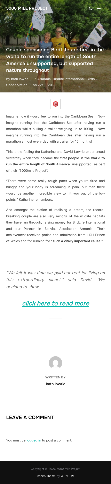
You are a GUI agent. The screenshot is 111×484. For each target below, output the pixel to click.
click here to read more (55, 303)
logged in (33, 440)
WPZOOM (67, 476)
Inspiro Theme (46, 476)
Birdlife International (69, 79)
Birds (91, 79)
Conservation (16, 85)
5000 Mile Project (27, 8)
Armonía (44, 79)
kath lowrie (19, 79)
